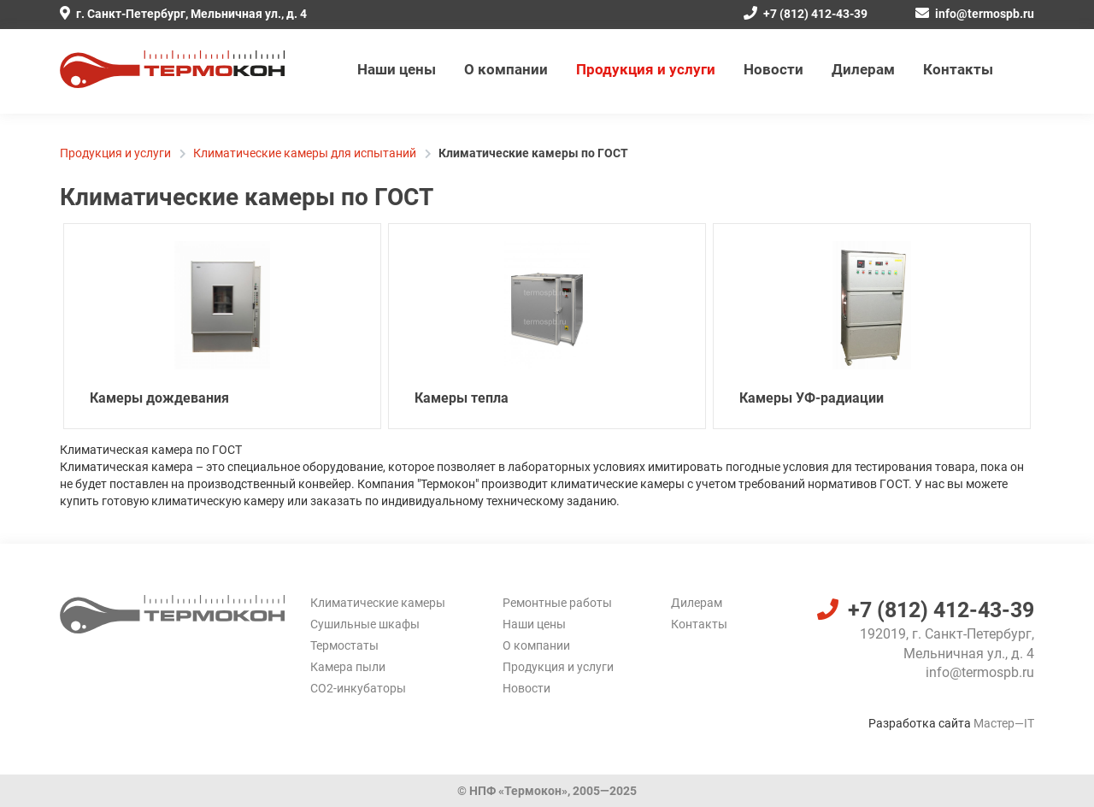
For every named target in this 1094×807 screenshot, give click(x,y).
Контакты (958, 69)
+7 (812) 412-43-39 (806, 14)
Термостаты (344, 645)
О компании (506, 69)
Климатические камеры (377, 603)
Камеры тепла (462, 398)
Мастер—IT (1003, 723)
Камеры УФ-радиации (811, 398)
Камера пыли (347, 667)
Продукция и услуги (645, 69)
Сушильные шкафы (365, 624)
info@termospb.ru (974, 14)
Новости (773, 69)
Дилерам (863, 69)
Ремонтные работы (557, 603)
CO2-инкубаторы (358, 688)
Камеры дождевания (159, 398)
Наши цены (396, 69)
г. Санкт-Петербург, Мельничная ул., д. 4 (183, 14)
